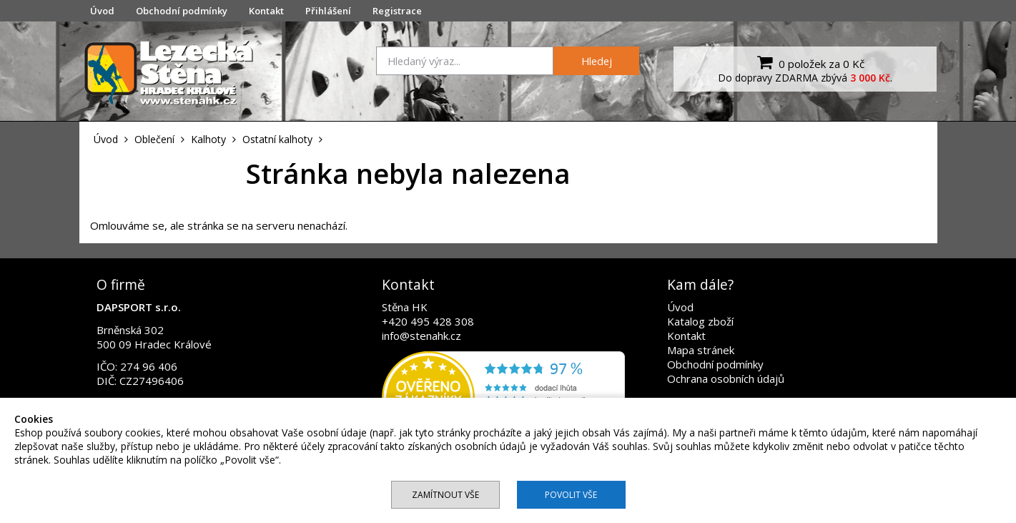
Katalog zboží (700, 321)
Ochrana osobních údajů (725, 378)
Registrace (397, 10)
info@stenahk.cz (421, 335)
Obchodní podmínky (181, 10)
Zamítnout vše (445, 495)
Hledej (596, 61)
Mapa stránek (700, 350)
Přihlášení (328, 10)
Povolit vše (571, 495)
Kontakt (266, 10)
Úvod (102, 10)
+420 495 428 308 (428, 321)
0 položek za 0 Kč (809, 62)
